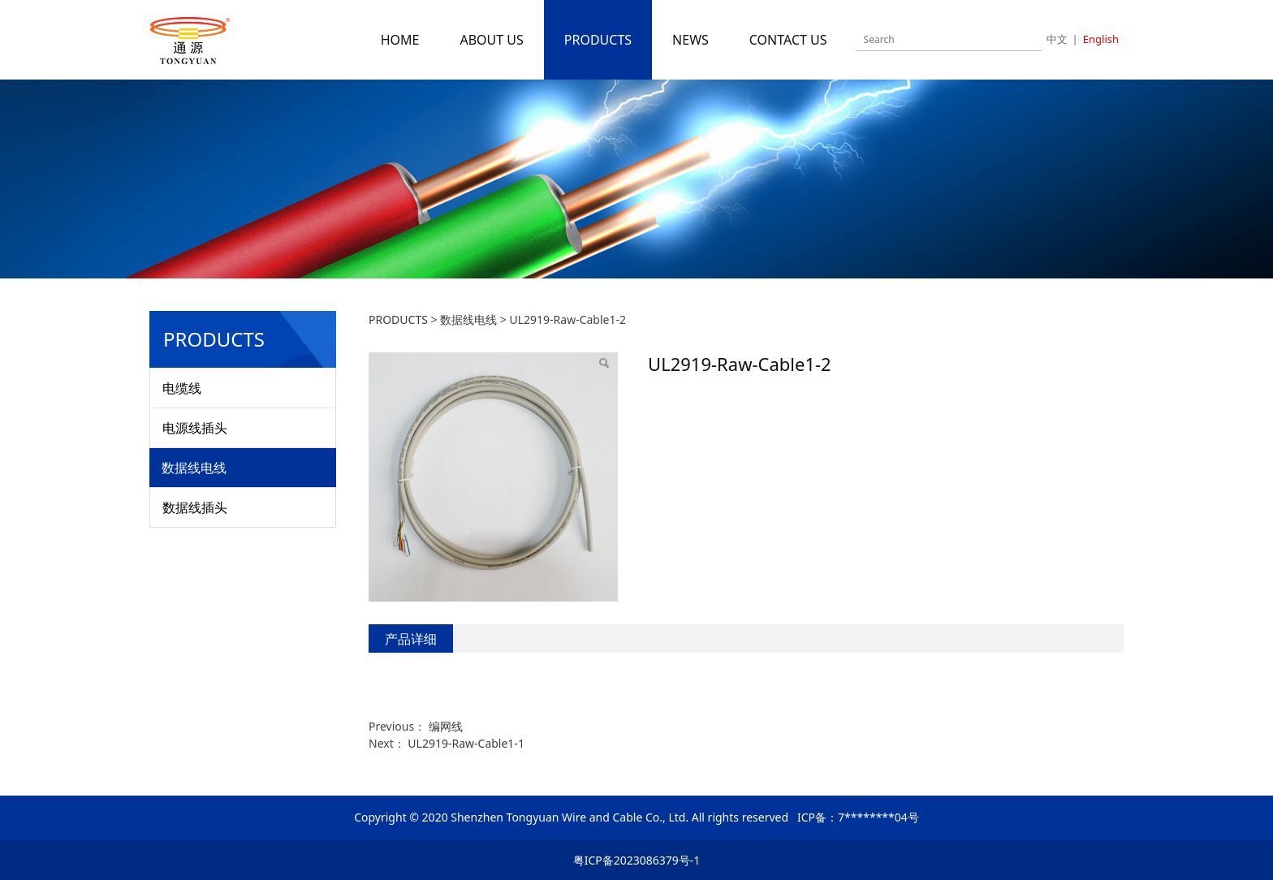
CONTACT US (788, 40)
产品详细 (411, 639)
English (1101, 39)
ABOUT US (491, 40)
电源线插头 (194, 428)
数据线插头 (194, 507)
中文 (1057, 39)
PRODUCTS (598, 40)
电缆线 (181, 388)
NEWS (690, 40)
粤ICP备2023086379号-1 (637, 860)
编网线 (446, 726)
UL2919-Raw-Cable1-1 (466, 743)
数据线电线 (194, 468)
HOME (400, 40)
